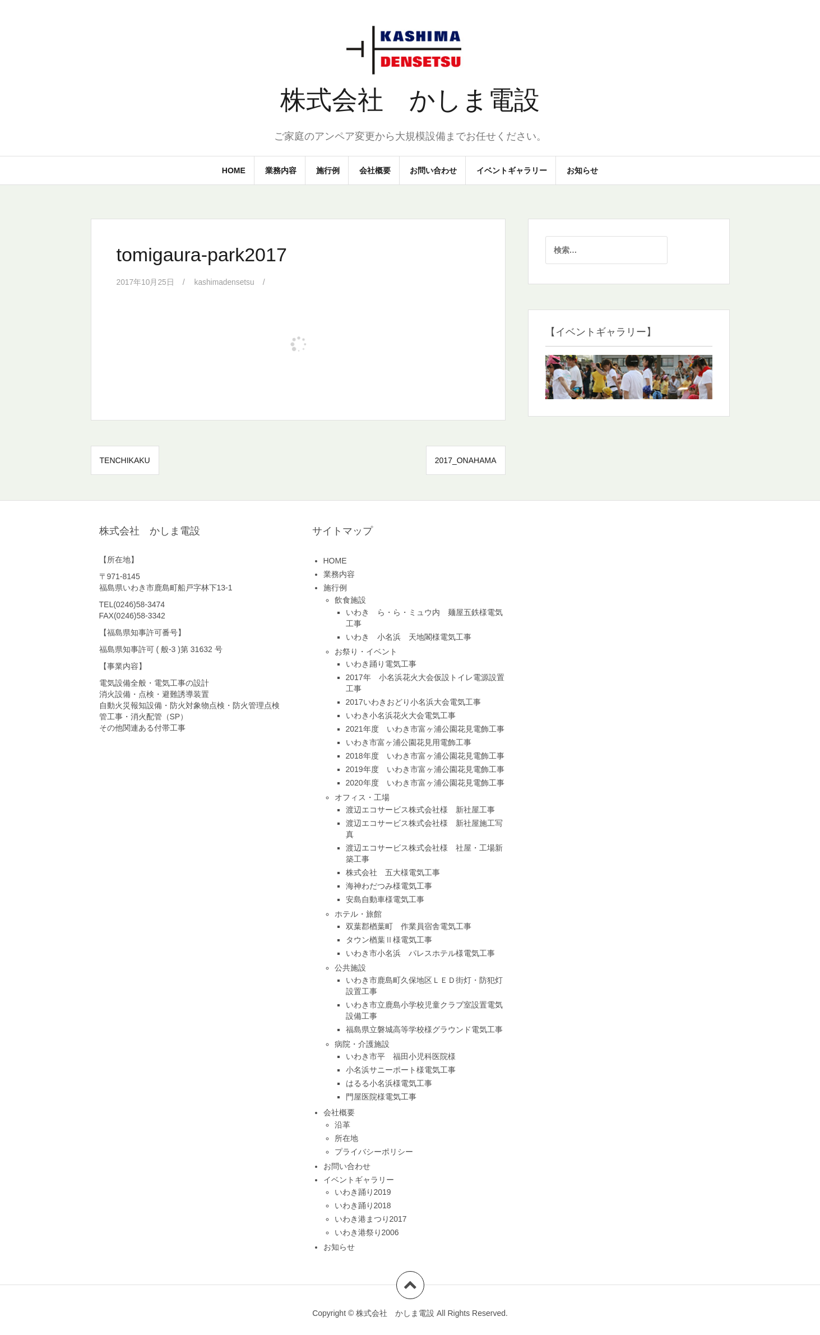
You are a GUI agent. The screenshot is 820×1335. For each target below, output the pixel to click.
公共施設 (350, 967)
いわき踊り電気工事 (381, 663)
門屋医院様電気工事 (381, 1096)
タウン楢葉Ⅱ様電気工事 (389, 939)
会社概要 (375, 170)
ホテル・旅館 (358, 913)
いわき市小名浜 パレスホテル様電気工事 (420, 952)
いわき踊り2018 (363, 1204)
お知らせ (582, 170)
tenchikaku (125, 459)
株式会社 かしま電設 (410, 99)
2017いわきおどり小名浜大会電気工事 (413, 701)
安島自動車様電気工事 (385, 898)
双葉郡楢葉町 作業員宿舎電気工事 (408, 925)
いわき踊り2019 (363, 1191)
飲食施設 (350, 599)
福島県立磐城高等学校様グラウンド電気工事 (424, 1028)
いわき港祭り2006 (367, 1231)
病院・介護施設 (362, 1043)
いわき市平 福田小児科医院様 (401, 1055)
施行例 (328, 170)
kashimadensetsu (225, 282)
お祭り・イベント (366, 650)
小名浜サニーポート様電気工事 (401, 1069)
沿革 (342, 1124)
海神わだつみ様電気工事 (389, 885)
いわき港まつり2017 (371, 1218)
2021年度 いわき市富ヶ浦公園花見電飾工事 (425, 728)
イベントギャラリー (511, 170)
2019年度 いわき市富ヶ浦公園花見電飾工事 (425, 768)
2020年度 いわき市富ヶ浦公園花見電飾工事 (425, 782)
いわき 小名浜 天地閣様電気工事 (408, 636)
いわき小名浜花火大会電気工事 (401, 714)
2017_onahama (466, 459)
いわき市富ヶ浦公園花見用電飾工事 (408, 741)
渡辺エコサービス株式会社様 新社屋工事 (420, 809)
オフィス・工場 (362, 796)
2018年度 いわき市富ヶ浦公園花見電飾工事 (425, 755)
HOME (233, 170)
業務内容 (281, 170)
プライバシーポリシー (374, 1151)
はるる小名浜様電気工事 (389, 1082)
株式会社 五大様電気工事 (393, 871)
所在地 (346, 1137)
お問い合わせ (433, 170)
